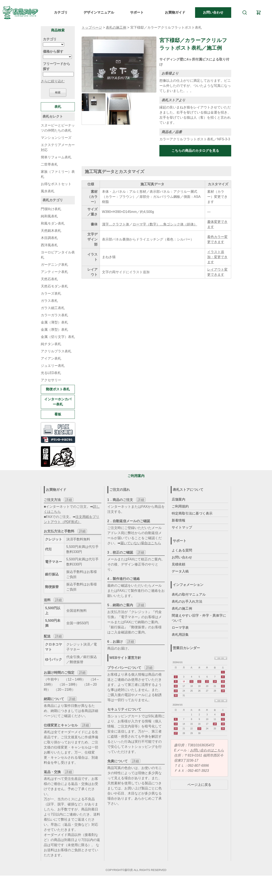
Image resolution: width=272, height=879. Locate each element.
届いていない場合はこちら (140, 543)
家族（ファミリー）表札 (58, 174)
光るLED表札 (51, 373)
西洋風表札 (49, 245)
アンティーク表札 (54, 272)
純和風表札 (49, 216)
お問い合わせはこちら (207, 750)
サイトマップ (182, 527)
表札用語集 (180, 634)
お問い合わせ (213, 12)
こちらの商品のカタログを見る (195, 150)
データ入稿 (180, 571)
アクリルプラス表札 (56, 351)
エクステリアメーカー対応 (58, 147)
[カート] (258, 12)
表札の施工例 (116, 27)
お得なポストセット (56, 184)
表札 (57, 106)
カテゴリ (61, 12)
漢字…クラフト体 (115, 224)
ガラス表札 (49, 300)
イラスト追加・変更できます (217, 257)
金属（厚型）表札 (54, 329)
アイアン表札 (51, 358)
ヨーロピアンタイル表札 (58, 254)
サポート (137, 12)
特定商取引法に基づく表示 (192, 513)
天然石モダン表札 (54, 286)
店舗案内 (178, 499)
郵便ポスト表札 (58, 389)
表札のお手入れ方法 (187, 601)
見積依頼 (178, 564)
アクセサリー (51, 380)
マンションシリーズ (56, 137)
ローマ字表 (180, 627)
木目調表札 (49, 238)
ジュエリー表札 (53, 365)
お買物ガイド (175, 12)
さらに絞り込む (53, 81)
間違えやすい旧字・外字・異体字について (199, 618)
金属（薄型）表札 (54, 322)
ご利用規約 (180, 506)
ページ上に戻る (199, 784)
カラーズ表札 (51, 293)
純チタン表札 (51, 344)
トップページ (92, 27)
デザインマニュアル (99, 12)
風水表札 (47, 191)
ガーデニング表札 (54, 264)
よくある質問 (182, 550)
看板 (57, 414)
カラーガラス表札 (54, 315)
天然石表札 (49, 279)
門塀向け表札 (51, 209)
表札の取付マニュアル (189, 594)
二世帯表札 (49, 164)
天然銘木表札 (51, 230)
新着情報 (178, 520)
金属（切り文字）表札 (58, 337)
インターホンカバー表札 (57, 401)
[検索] (244, 12)
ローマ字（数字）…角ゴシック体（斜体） (165, 224)
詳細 (68, 500)
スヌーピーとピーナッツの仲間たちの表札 (58, 128)
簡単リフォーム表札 (56, 157)
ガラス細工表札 (53, 308)
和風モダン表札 (53, 223)
